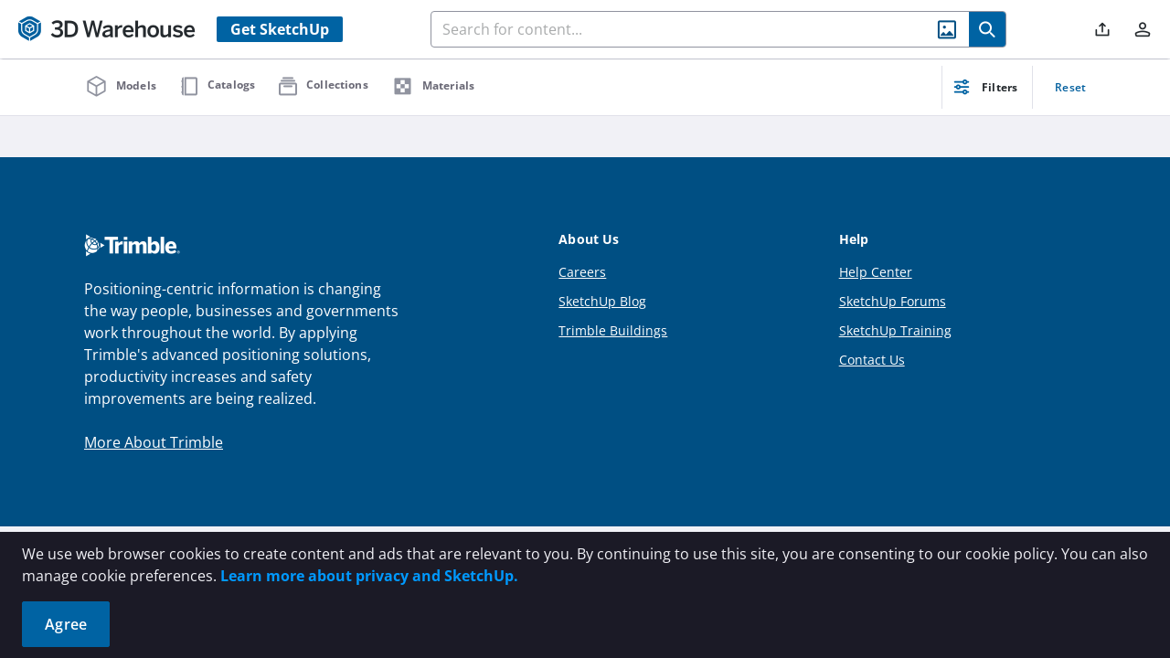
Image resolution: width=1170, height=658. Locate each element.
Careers (582, 272)
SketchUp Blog (602, 301)
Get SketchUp (279, 29)
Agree (66, 624)
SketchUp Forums (892, 301)
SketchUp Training (895, 330)
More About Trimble (153, 442)
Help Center (875, 272)
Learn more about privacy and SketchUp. (369, 576)
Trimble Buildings (612, 330)
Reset (1070, 87)
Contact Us (872, 359)
